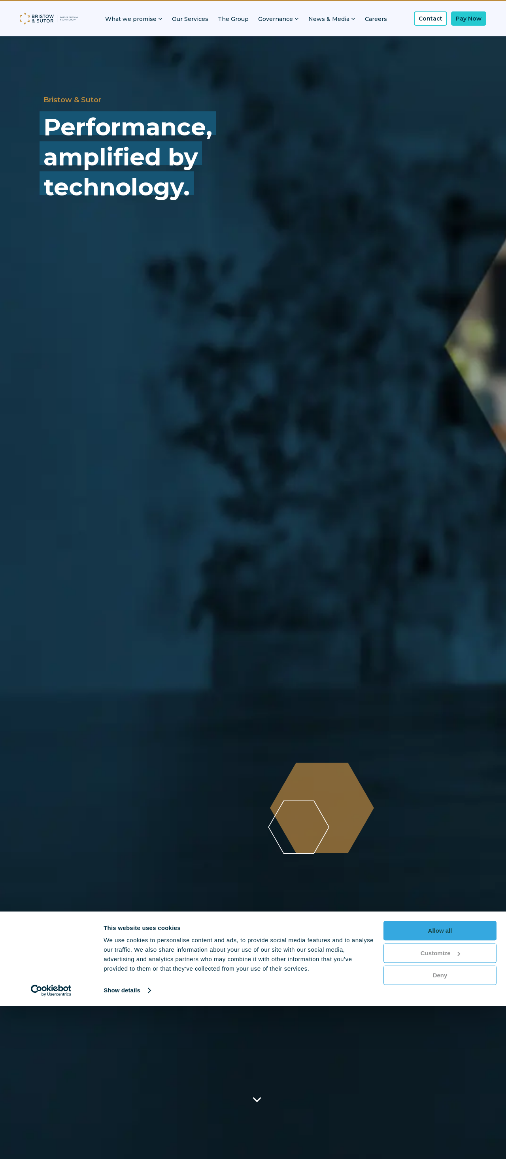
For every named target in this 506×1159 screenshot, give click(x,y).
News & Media (331, 19)
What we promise (133, 19)
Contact (430, 18)
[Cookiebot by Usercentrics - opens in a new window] (51, 1144)
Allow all (440, 1083)
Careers (376, 19)
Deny (440, 1128)
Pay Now (468, 18)
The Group (233, 19)
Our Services (190, 19)
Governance (278, 19)
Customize (440, 1106)
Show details (122, 1143)
